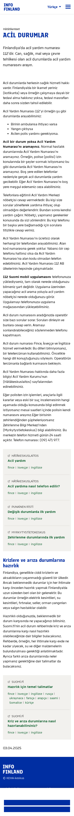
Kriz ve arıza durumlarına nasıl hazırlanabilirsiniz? (32, 723)
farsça (30, 698)
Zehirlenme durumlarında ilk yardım (36, 537)
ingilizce (36, 467)
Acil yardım (17, 461)
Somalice (15, 702)
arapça (42, 698)
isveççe (23, 467)
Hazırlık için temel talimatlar (30, 687)
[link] (12, 7)
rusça (49, 694)
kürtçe (29, 702)
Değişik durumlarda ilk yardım (32, 512)
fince (11, 467)
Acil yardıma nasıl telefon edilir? (34, 486)
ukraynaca (16, 698)
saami (54, 698)
